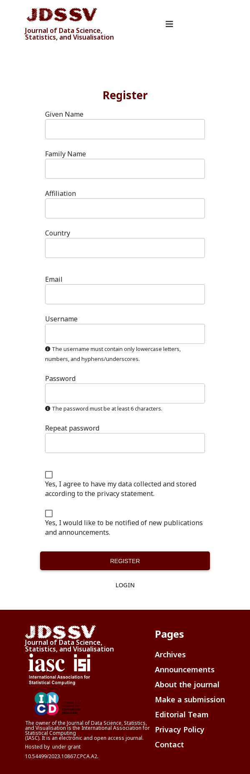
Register (125, 561)
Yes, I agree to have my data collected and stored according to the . (120, 488)
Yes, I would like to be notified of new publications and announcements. (124, 527)
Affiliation (60, 193)
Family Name (65, 153)
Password (60, 378)
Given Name (64, 114)
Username (61, 319)
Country (57, 233)
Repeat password (72, 428)
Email (54, 279)
